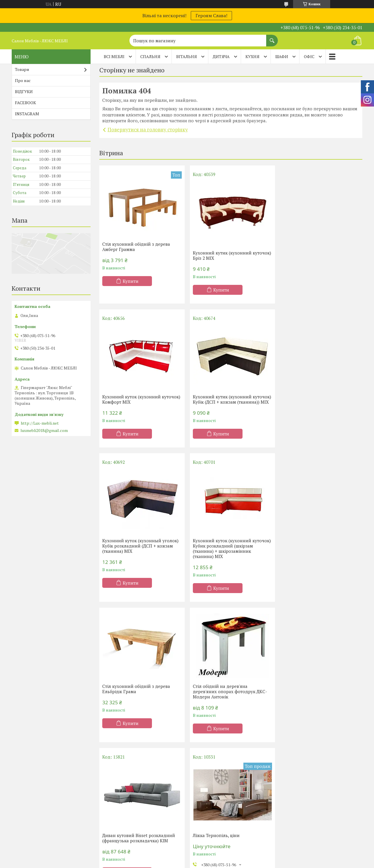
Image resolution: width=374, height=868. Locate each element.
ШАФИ (281, 56)
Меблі (201, 817)
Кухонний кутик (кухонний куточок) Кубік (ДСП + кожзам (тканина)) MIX (133, 402)
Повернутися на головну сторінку (148, 129)
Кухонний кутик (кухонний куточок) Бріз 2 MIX (221, 255)
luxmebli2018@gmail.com (44, 430)
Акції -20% (26, 800)
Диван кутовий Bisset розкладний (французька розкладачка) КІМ (317, 553)
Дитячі (112, 834)
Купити (130, 281)
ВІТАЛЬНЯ (186, 56)
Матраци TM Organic (36, 826)
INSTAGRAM (27, 113)
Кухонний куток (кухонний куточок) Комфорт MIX (320, 255)
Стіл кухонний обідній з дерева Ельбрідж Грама (136, 545)
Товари (22, 69)
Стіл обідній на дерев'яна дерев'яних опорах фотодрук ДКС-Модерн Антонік (229, 547)
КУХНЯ (252, 56)
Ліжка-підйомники (124, 826)
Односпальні (118, 800)
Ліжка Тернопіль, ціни (125, 695)
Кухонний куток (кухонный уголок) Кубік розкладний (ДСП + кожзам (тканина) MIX (230, 402)
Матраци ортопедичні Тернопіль (48, 809)
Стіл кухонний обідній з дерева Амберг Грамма (136, 246)
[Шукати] (272, 37)
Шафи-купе (206, 809)
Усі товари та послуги (229, 755)
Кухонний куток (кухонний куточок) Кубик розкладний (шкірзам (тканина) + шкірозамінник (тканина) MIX (320, 404)
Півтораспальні (120, 809)
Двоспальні (116, 817)
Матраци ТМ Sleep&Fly (39, 817)
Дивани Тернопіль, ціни (306, 695)
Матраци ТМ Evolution (38, 834)
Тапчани (293, 826)
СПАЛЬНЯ (150, 56)
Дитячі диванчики (303, 834)
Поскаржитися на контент (188, 862)
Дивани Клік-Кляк (303, 809)
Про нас (23, 80)
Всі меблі (114, 56)
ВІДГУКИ (24, 91)
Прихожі (203, 834)
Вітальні (203, 826)
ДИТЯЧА (221, 56)
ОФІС (309, 56)
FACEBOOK (25, 102)
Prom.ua (214, 857)
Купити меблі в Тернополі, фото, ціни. (226, 697)
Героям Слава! (211, 15)
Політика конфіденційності (234, 862)
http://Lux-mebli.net (40, 423)
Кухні (200, 800)
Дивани (292, 800)
